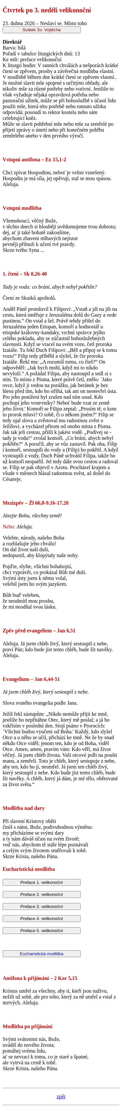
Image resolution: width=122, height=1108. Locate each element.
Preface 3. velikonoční (41, 906)
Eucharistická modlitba (41, 953)
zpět (61, 1096)
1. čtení (11, 274)
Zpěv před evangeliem (27, 630)
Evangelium (16, 679)
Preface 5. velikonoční (41, 930)
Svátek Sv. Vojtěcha (41, 29)
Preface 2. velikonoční (41, 894)
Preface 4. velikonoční (41, 918)
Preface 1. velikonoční (41, 882)
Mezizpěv (13, 503)
